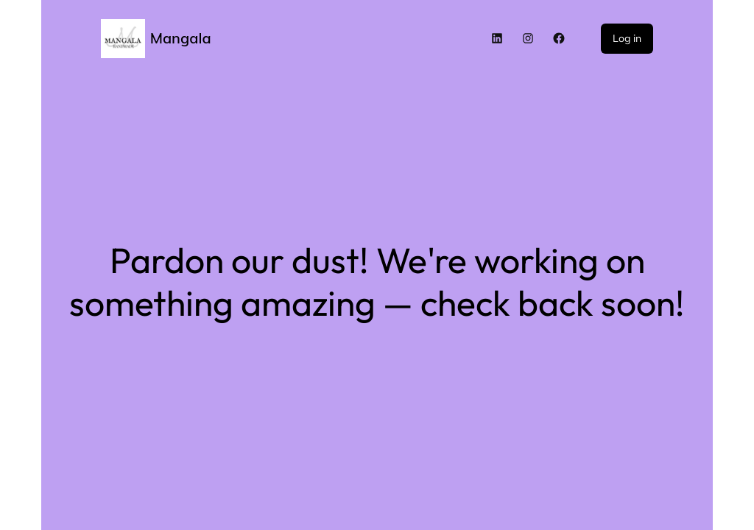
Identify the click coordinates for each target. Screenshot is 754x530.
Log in (627, 38)
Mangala (180, 38)
